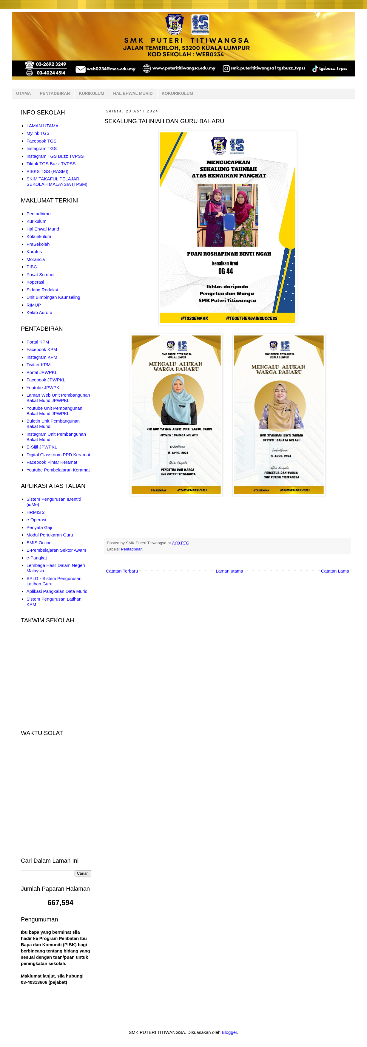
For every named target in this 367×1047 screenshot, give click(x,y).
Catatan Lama (335, 570)
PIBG (32, 266)
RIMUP (34, 304)
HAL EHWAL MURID (132, 93)
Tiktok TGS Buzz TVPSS (51, 163)
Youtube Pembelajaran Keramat (58, 469)
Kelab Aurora (40, 312)
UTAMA (23, 93)
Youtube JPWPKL (44, 387)
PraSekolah (38, 244)
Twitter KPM (39, 364)
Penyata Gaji (39, 527)
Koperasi (35, 281)
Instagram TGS (42, 148)
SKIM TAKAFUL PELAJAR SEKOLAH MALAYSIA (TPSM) (57, 181)
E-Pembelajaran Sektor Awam (56, 550)
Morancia (36, 259)
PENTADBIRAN (55, 93)
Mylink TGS (38, 133)
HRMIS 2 (36, 512)
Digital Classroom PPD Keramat (58, 454)
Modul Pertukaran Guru (50, 534)
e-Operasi (36, 519)
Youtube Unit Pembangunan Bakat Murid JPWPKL (54, 411)
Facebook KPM (42, 349)
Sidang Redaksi (42, 289)
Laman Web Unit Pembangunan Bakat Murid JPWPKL (58, 397)
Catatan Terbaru (122, 570)
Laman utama (229, 570)
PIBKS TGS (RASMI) (48, 171)
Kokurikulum (39, 236)
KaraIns (34, 251)
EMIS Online (39, 542)
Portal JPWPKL (42, 372)
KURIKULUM (91, 93)
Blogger (229, 1032)
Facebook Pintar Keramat (52, 462)
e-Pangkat (37, 557)
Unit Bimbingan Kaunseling (53, 297)
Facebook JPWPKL (46, 379)
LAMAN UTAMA (42, 125)
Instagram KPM (42, 357)
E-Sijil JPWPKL (42, 446)
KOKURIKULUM (177, 93)
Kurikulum (37, 221)
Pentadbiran (132, 549)
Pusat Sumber (41, 274)
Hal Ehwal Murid (43, 228)
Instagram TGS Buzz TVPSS (55, 156)
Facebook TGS (42, 140)
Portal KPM (38, 341)
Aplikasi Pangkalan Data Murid (57, 591)
